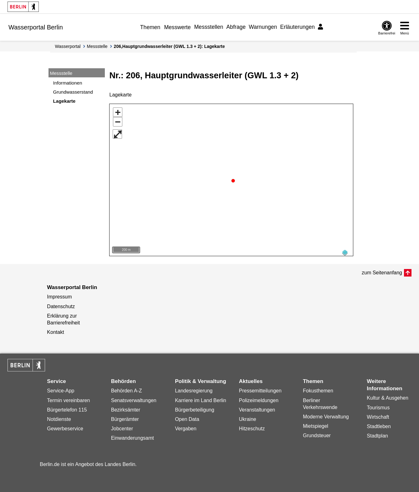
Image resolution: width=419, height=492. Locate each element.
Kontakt (55, 330)
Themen (150, 27)
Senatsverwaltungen (133, 398)
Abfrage (236, 27)
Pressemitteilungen (260, 388)
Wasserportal (68, 46)
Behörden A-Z (126, 388)
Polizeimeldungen (258, 398)
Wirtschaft (378, 414)
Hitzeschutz (252, 426)
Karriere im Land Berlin (200, 398)
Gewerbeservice (65, 426)
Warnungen (263, 27)
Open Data (187, 417)
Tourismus (378, 405)
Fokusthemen (318, 388)
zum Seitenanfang (382, 270)
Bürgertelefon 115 (67, 407)
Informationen (67, 82)
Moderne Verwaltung (326, 414)
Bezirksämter (125, 407)
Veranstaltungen (257, 407)
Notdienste (59, 417)
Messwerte (177, 27)
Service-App (60, 388)
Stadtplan (377, 433)
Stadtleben (379, 424)
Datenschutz (61, 304)
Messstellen (208, 27)
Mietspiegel (315, 424)
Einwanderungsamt (132, 435)
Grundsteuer (317, 433)
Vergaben (186, 426)
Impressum (59, 294)
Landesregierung (193, 388)
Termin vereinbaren (68, 398)
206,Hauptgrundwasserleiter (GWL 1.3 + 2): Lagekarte (169, 46)
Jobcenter (122, 426)
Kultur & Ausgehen (387, 395)
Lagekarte (64, 101)
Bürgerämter (125, 417)
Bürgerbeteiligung (194, 407)
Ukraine (247, 417)
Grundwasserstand (73, 92)
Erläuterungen (297, 27)
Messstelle (97, 46)
